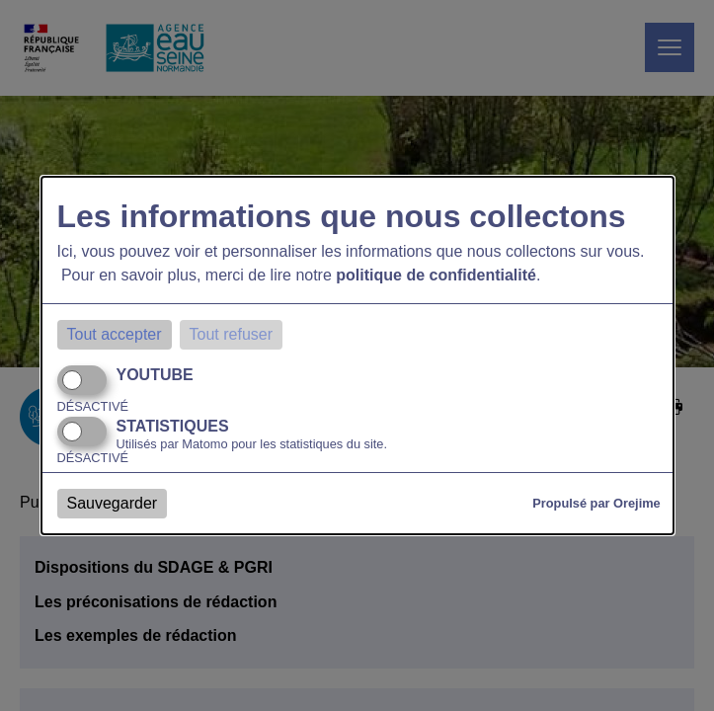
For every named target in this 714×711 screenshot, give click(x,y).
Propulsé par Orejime (596, 503)
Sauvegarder (112, 503)
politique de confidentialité (436, 275)
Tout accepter (114, 334)
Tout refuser (231, 334)
